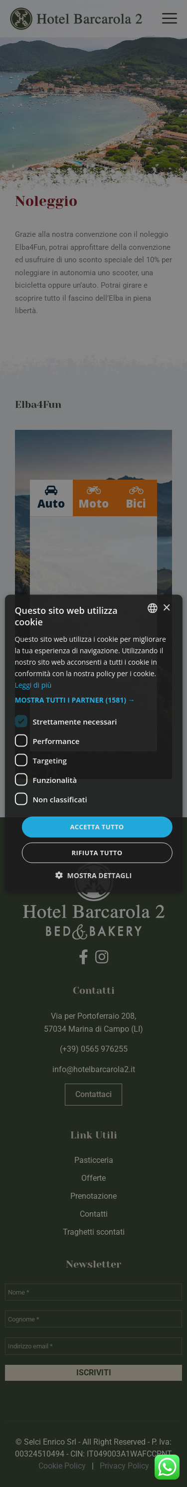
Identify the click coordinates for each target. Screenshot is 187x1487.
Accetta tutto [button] (97, 826)
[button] (93, 700)
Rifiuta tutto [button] (97, 852)
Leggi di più (32, 685)
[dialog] (93, 743)
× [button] (166, 607)
